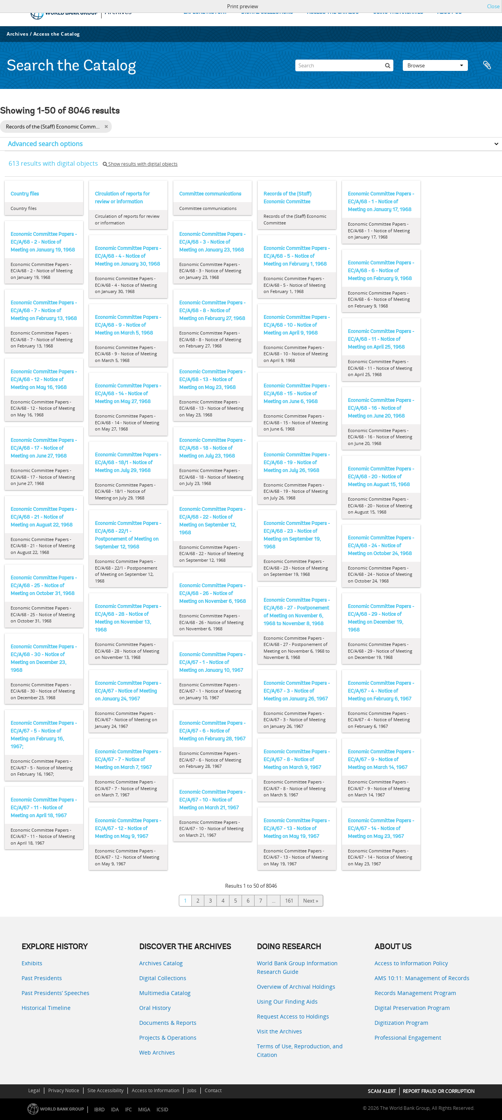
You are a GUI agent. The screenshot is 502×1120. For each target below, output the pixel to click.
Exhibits (32, 963)
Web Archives (157, 1052)
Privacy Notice (63, 1090)
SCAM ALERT (382, 1091)
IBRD (99, 1109)
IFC (128, 1109)
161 (289, 900)
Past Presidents (42, 978)
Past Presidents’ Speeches (55, 993)
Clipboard (487, 65)
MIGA (144, 1109)
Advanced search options (45, 143)
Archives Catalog (161, 963)
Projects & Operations (167, 1037)
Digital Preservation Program (412, 1007)
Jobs (191, 1090)
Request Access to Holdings (293, 1016)
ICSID (162, 1109)
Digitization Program (401, 1022)
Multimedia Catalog (165, 993)
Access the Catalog (56, 34)
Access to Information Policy (411, 963)
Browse (435, 65)
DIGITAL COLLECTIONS (267, 12)
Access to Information (155, 1090)
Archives (17, 34)
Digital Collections (162, 978)
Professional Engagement (408, 1037)
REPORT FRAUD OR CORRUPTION (439, 1091)
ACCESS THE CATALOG (333, 12)
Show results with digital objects (140, 164)
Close (493, 6)
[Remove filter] (106, 126)
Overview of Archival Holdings (296, 986)
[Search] (344, 65)
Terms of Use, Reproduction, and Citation (300, 1050)
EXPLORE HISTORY (205, 12)
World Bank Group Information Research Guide (297, 967)
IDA (115, 1109)
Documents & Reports (167, 1022)
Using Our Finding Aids (287, 1001)
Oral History (155, 1007)
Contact (213, 1090)
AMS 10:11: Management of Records (422, 978)
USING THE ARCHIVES (398, 12)
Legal (34, 1090)
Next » (310, 900)
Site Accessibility (105, 1090)
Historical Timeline (46, 1007)
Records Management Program (415, 993)
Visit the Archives (279, 1031)
